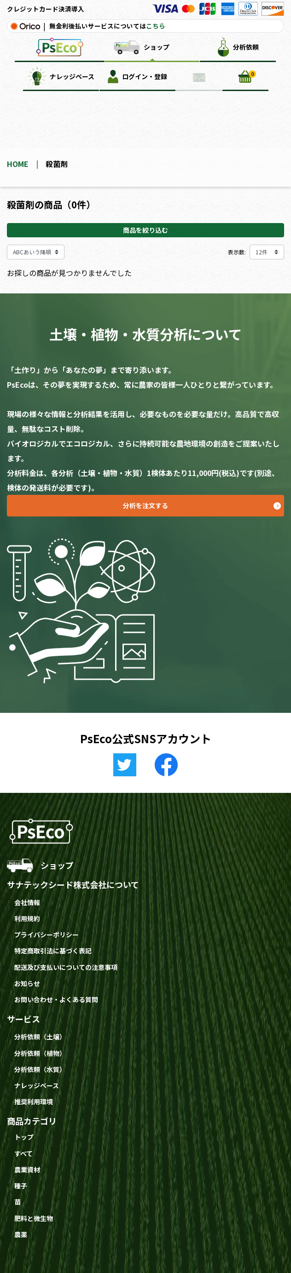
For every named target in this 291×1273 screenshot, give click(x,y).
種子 (20, 1185)
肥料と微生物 (33, 1218)
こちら (155, 25)
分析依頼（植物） (40, 1053)
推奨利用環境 (33, 1101)
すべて (23, 1153)
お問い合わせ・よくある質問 (56, 999)
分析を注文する (203, 502)
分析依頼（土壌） (40, 1036)
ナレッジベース (36, 1085)
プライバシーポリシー (46, 934)
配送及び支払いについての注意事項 (65, 967)
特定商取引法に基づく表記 (53, 950)
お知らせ (27, 983)
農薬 (20, 1234)
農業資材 (27, 1169)
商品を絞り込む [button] (145, 230)
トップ (24, 1136)
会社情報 (27, 902)
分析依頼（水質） (40, 1069)
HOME (18, 163)
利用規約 (27, 918)
